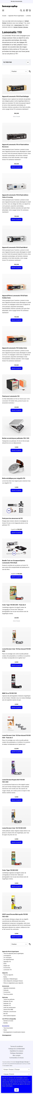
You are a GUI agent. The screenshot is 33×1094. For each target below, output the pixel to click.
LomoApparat (7, 955)
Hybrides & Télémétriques (11, 979)
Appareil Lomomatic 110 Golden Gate (14, 348)
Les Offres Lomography (9, 1018)
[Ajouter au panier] (17, 167)
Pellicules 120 (7, 1003)
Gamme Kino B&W (8, 1009)
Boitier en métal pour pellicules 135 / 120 (15, 438)
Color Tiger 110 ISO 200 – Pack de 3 (14, 605)
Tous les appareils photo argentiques (14, 953)
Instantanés (5, 986)
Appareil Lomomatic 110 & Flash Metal (14, 247)
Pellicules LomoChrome (10, 1011)
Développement (6, 1035)
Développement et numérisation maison (14, 1032)
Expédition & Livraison (16, 1051)
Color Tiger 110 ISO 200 (10, 870)
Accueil (4, 15)
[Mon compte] (24, 10)
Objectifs (5, 973)
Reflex (5, 977)
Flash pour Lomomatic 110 (10, 396)
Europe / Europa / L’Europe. (21, 27)
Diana (5, 963)
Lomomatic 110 (8, 969)
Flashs (5, 1030)
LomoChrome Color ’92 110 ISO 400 (14, 828)
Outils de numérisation (10, 1007)
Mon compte (16, 1055)
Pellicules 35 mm (8, 1001)
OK (17, 1090)
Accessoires (7, 967)
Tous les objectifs (8, 975)
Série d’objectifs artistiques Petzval (13, 981)
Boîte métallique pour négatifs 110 (13, 478)
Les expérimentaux (9, 959)
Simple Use (7, 965)
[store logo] (16, 6)
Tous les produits (8, 994)
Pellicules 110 (7, 1005)
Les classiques (7, 957)
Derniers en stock (8, 1020)
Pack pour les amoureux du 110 (12, 518)
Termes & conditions (16, 1046)
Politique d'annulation (16, 1053)
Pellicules (6, 990)
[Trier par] (19, 71)
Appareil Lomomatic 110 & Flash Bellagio (15, 96)
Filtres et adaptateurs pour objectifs (13, 983)
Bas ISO (6, 1013)
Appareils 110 (7, 961)
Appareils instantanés (9, 988)
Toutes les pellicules (9, 999)
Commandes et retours (16, 1058)
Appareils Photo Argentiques (16, 15)
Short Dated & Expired (9, 1015)
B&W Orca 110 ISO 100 (9, 693)
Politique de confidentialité (16, 1049)
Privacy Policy (22, 1082)
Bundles (6, 1023)
